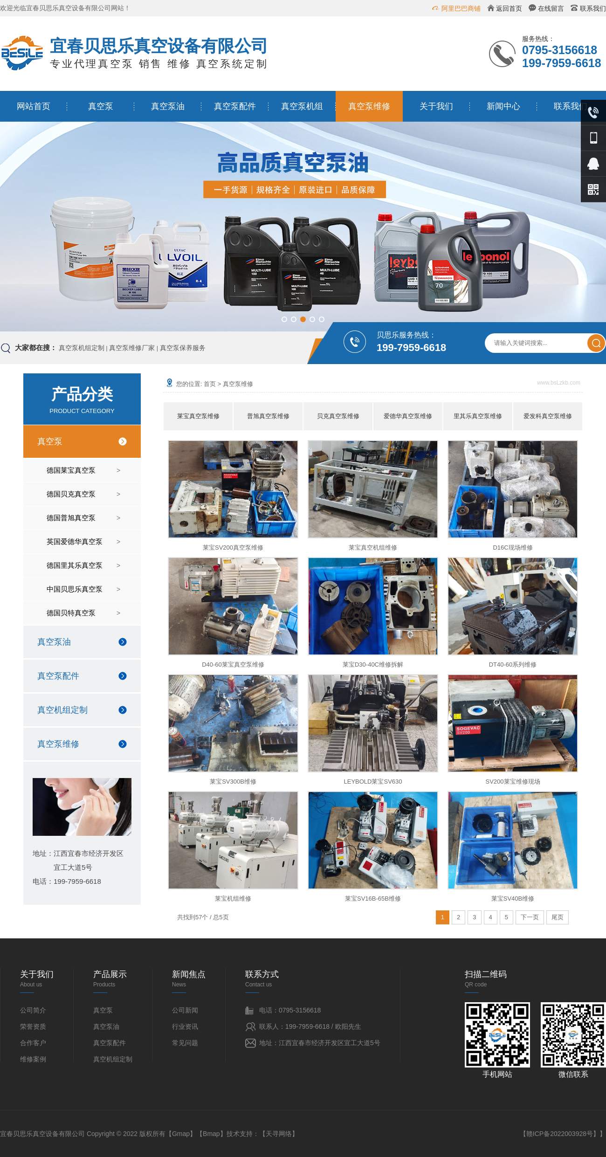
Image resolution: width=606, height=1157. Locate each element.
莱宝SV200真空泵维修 (233, 547)
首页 (210, 383)
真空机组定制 (62, 710)
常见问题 (185, 1043)
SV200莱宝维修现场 (512, 781)
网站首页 (33, 106)
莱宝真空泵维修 (198, 416)
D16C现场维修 (512, 547)
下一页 (530, 917)
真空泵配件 (235, 106)
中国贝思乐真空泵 (75, 589)
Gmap (181, 1133)
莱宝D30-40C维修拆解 (373, 664)
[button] (284, 319)
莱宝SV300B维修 (233, 781)
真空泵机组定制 (81, 347)
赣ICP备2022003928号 (559, 1133)
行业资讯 (185, 1026)
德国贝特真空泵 (71, 613)
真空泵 (100, 106)
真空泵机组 (302, 106)
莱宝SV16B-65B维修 (373, 898)
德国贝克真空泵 (71, 494)
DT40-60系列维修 (513, 664)
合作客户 (33, 1043)
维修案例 (33, 1059)
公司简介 (33, 1010)
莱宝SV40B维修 (512, 898)
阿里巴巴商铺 (461, 8)
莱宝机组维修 (233, 898)
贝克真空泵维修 (338, 416)
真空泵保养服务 (183, 347)
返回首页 (509, 8)
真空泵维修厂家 (132, 347)
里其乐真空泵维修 (478, 416)
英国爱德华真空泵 (75, 541)
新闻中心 (503, 106)
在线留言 (551, 8)
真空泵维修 (369, 106)
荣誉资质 (33, 1026)
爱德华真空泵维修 (408, 416)
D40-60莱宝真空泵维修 (233, 664)
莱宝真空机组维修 (373, 547)
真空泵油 (168, 106)
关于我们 (436, 106)
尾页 (557, 917)
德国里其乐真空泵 (75, 565)
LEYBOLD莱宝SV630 (373, 781)
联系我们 (593, 8)
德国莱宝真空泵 (71, 470)
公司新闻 (185, 1010)
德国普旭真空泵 (71, 518)
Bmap (211, 1133)
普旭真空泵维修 (268, 416)
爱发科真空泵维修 (547, 416)
